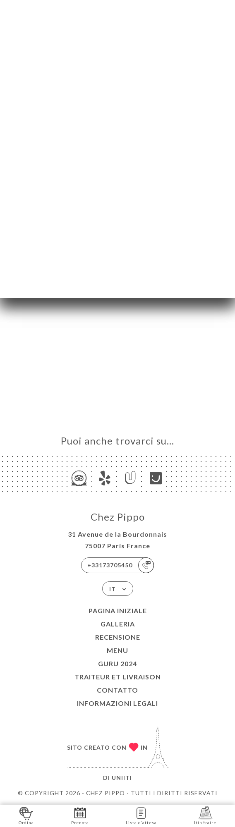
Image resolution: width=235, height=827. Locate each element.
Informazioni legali (117, 703)
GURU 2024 (117, 663)
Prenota (80, 815)
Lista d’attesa (141, 815)
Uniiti (122, 777)
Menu (117, 650)
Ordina (26, 815)
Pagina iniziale (118, 610)
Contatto (117, 690)
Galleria (118, 624)
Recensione (117, 637)
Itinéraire (205, 815)
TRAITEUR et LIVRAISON (117, 677)
